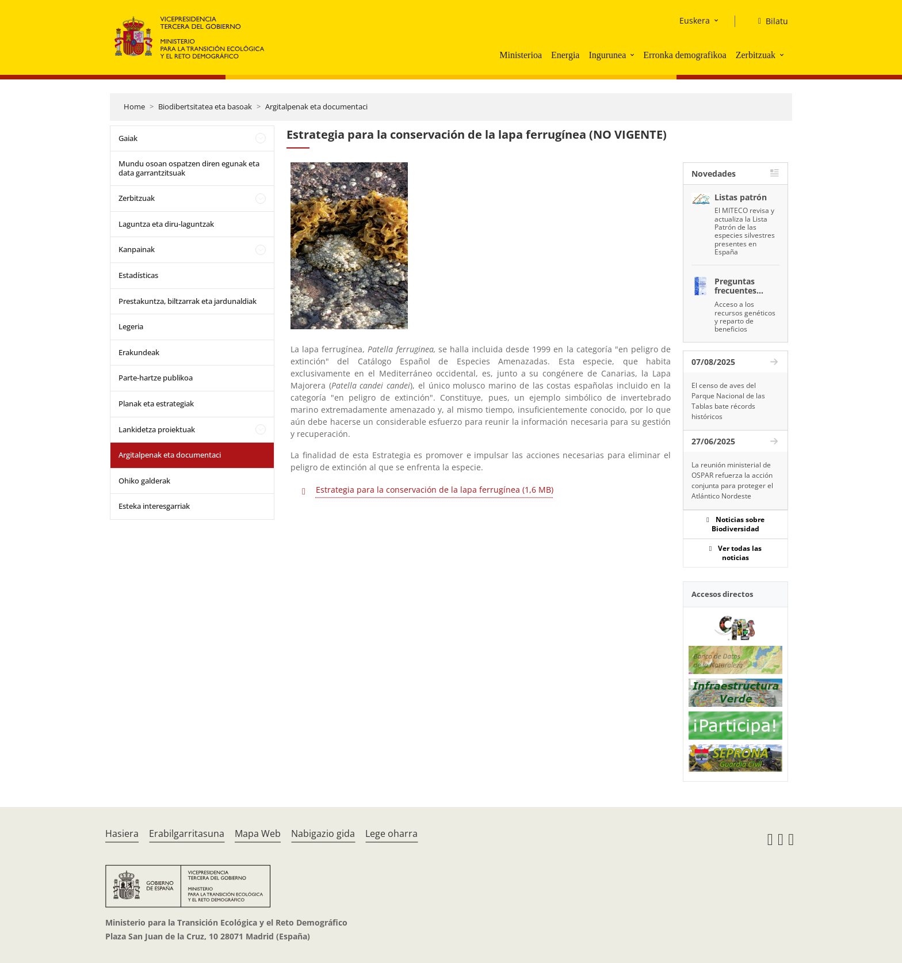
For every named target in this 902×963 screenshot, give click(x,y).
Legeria (131, 326)
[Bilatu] (768, 21)
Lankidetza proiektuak (157, 429)
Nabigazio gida (323, 833)
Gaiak (128, 138)
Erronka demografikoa (684, 55)
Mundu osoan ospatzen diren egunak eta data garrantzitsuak (189, 168)
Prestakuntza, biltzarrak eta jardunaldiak (188, 301)
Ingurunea (607, 55)
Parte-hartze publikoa (156, 377)
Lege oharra (391, 833)
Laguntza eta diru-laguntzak (166, 224)
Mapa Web (258, 833)
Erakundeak (139, 352)
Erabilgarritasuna (186, 833)
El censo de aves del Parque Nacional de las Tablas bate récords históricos (728, 400)
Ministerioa (520, 55)
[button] (633, 55)
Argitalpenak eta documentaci (316, 106)
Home (134, 106)
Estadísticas (138, 275)
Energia (565, 55)
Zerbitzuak (755, 55)
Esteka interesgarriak (154, 506)
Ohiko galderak (144, 480)
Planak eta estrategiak (156, 403)
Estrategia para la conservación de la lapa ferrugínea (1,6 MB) (434, 489)
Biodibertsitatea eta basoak (205, 106)
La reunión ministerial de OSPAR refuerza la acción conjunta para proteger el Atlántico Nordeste (732, 480)
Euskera (694, 20)
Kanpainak (137, 249)
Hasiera (122, 833)
